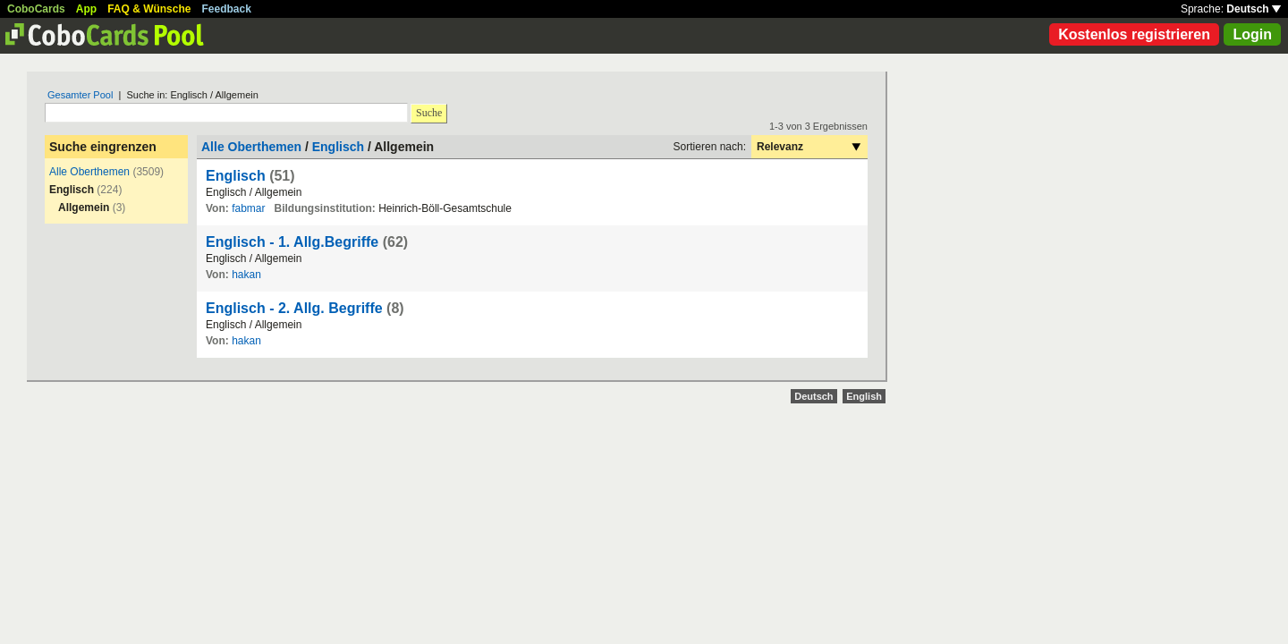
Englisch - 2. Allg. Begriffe (294, 308)
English (864, 396)
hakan (246, 274)
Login (1252, 34)
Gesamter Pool (80, 94)
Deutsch (1253, 9)
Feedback (226, 9)
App (86, 9)
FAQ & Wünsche (149, 9)
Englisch (338, 147)
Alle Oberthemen (89, 171)
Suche (429, 112)
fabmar (248, 208)
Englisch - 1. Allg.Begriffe (292, 242)
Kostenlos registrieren (1134, 34)
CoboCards (36, 9)
